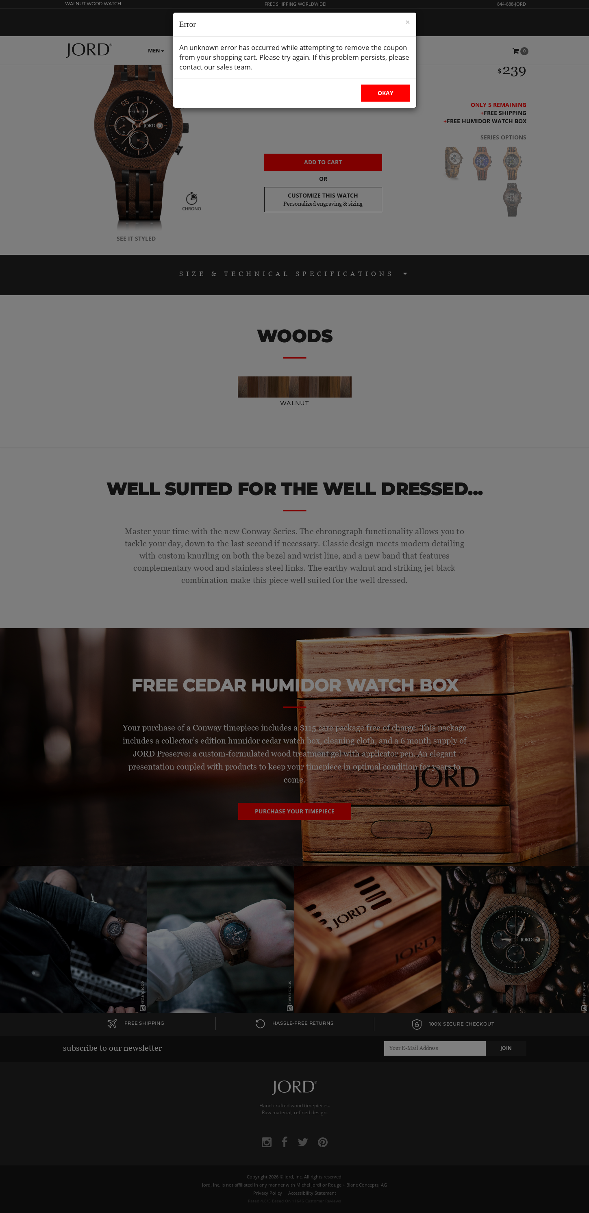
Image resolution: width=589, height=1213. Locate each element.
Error (187, 24)
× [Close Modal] (407, 22)
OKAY (385, 93)
